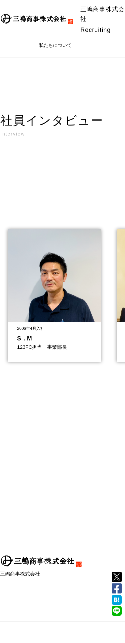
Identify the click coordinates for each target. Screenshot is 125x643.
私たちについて (55, 45)
